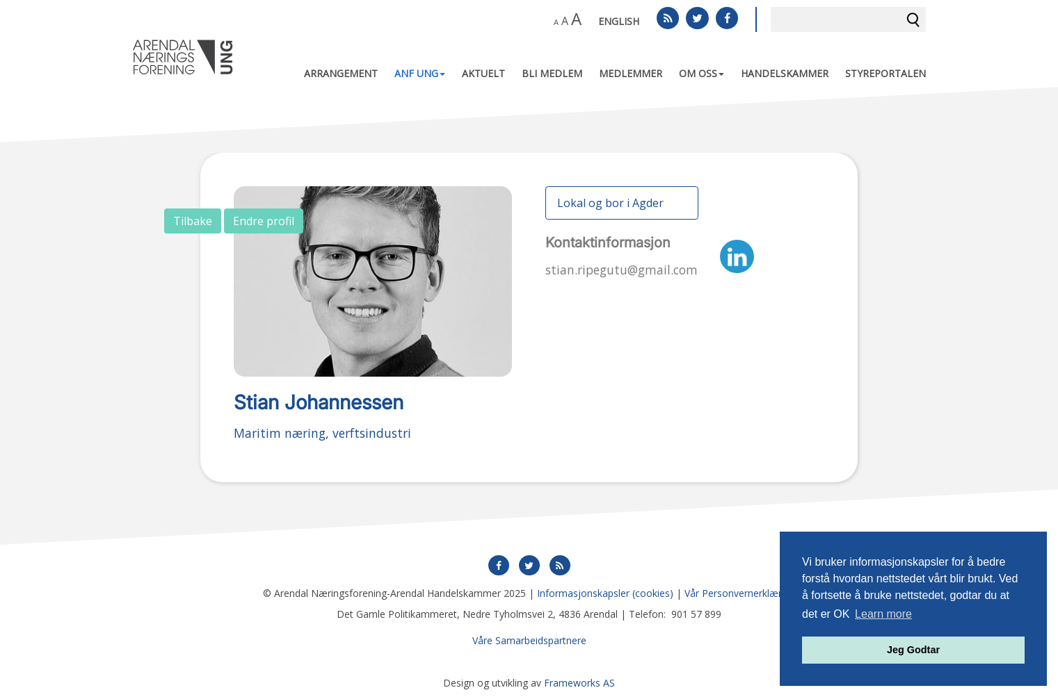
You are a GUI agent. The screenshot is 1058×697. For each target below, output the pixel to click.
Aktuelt (483, 73)
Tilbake (192, 221)
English (618, 21)
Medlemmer (630, 73)
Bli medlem (552, 73)
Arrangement (341, 73)
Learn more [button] (883, 614)
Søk (913, 19)
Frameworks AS (579, 682)
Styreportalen (885, 73)
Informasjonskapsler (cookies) (605, 593)
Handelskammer (784, 73)
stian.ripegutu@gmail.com (621, 269)
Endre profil (263, 221)
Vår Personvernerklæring (739, 593)
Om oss (701, 73)
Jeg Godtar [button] (913, 649)
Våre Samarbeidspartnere (529, 640)
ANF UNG (419, 73)
